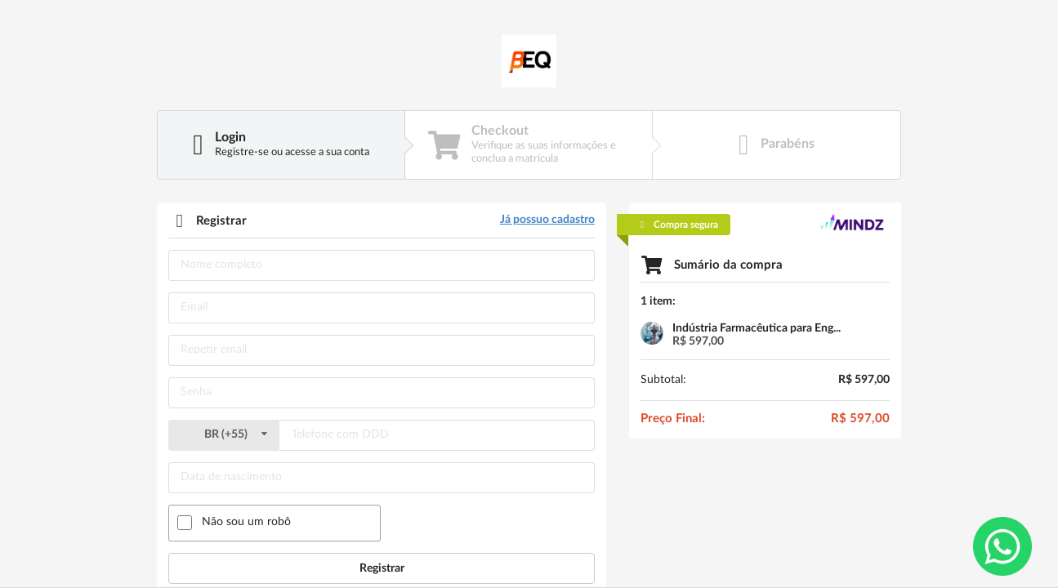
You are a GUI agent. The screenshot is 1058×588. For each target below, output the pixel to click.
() (224, 434)
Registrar (381, 568)
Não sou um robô (246, 522)
